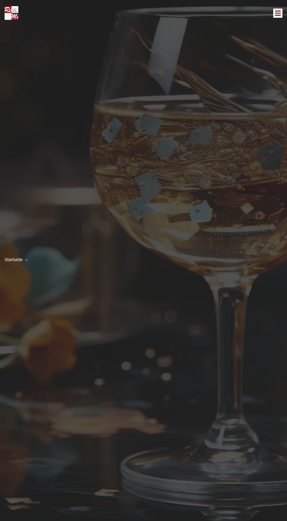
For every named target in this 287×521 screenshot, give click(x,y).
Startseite (14, 259)
